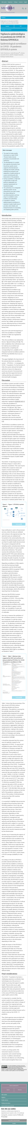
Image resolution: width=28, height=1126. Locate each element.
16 (18, 635)
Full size (19, 524)
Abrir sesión (4, 2)
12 (3, 421)
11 (23, 401)
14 (21, 560)
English (25, 2)
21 (11, 964)
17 (11, 737)
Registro (3, 1097)
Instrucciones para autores (7, 1106)
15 (11, 575)
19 (15, 788)
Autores (8, 1089)
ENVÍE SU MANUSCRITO (14, 1085)
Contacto (21, 2)
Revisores (20, 1089)
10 (21, 401)
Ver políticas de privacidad (14, 1120)
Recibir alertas (4, 1100)
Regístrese (10, 2)
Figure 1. (5, 504)
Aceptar (14, 1123)
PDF (21, 26)
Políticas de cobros (5, 1103)
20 (9, 798)
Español (7, 26)
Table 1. (5, 656)
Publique (15, 2)
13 (3, 444)
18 (13, 737)
